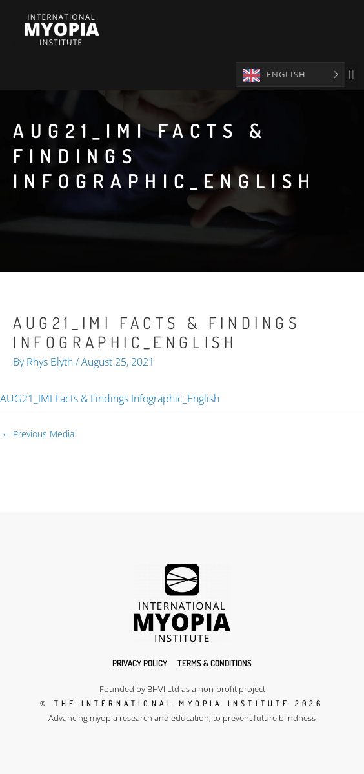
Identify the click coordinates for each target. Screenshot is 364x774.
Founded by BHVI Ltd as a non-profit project (182, 689)
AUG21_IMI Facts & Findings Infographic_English (109, 399)
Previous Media (37, 434)
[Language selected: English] (290, 74)
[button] (351, 75)
